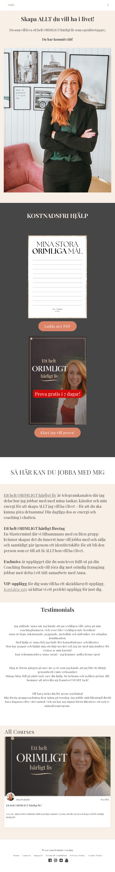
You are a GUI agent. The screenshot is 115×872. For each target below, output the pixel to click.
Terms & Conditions (56, 855)
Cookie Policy (95, 855)
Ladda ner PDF (57, 326)
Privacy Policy (77, 855)
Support (38, 855)
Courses (26, 855)
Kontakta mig (15, 589)
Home (16, 855)
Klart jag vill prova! (57, 432)
